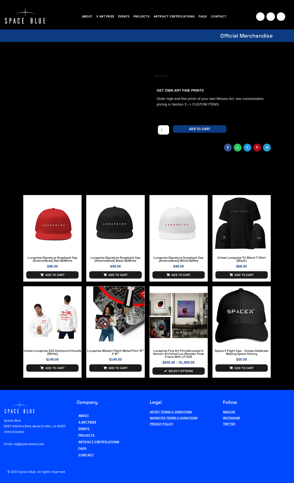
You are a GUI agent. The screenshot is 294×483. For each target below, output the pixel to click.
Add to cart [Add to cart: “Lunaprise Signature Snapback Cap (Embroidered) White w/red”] (180, 275)
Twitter (229, 424)
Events (124, 16)
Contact (218, 16)
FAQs (203, 16)
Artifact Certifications (174, 16)
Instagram (231, 418)
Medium (229, 412)
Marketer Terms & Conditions (174, 418)
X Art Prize (105, 16)
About (87, 16)
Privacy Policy (161, 424)
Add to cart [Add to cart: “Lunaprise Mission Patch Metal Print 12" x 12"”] (118, 368)
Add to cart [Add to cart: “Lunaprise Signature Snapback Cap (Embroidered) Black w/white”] (118, 275)
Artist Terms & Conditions (171, 412)
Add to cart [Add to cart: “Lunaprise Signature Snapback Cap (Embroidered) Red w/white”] (54, 275)
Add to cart (199, 129)
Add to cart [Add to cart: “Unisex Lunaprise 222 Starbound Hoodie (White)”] (54, 368)
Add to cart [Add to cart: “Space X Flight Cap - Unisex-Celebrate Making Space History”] (244, 368)
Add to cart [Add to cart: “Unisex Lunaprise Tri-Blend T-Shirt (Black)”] (244, 275)
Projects (142, 16)
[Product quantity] (163, 130)
